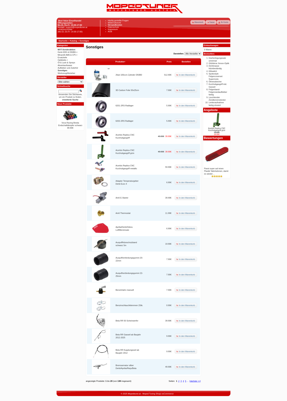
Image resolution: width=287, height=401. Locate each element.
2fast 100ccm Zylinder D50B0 (129, 75)
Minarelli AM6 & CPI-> (67, 55)
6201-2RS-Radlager (125, 105)
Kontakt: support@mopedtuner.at (72, 27)
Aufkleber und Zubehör (68, 68)
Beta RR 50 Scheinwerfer (127, 321)
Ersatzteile (62, 57)
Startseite (63, 41)
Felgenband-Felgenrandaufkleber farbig (218, 92)
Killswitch (213, 71)
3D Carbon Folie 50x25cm (127, 90)
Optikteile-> (63, 60)
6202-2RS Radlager (124, 121)
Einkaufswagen (211, 45)
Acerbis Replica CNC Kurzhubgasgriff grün (216, 129)
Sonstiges (84, 41)
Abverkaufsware (65, 65)
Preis (169, 62)
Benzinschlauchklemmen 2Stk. (129, 305)
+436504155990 (65, 29)
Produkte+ (120, 62)
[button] (197, 22)
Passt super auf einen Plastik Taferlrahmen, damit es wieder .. (216, 171)
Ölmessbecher (215, 81)
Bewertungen (213, 138)
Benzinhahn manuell (125, 290)
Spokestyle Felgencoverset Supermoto (215, 76)
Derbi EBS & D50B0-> (68, 52)
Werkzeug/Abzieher (66, 73)
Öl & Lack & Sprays (66, 62)
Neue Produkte (64, 104)
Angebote (211, 110)
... (187, 381)
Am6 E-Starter (122, 198)
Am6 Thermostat (123, 213)
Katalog (73, 41)
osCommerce (168, 394)
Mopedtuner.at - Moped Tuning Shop (144, 394)
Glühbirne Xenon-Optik (219, 63)
